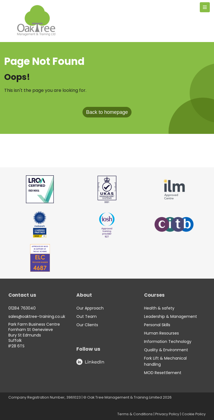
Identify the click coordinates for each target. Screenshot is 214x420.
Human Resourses (161, 333)
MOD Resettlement (162, 372)
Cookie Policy (194, 414)
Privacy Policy (167, 414)
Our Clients (87, 325)
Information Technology (167, 341)
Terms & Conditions (135, 414)
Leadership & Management (170, 316)
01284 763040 (22, 308)
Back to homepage (107, 112)
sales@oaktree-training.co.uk (36, 316)
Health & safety (159, 308)
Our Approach (90, 308)
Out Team (86, 316)
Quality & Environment (166, 350)
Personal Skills (157, 325)
